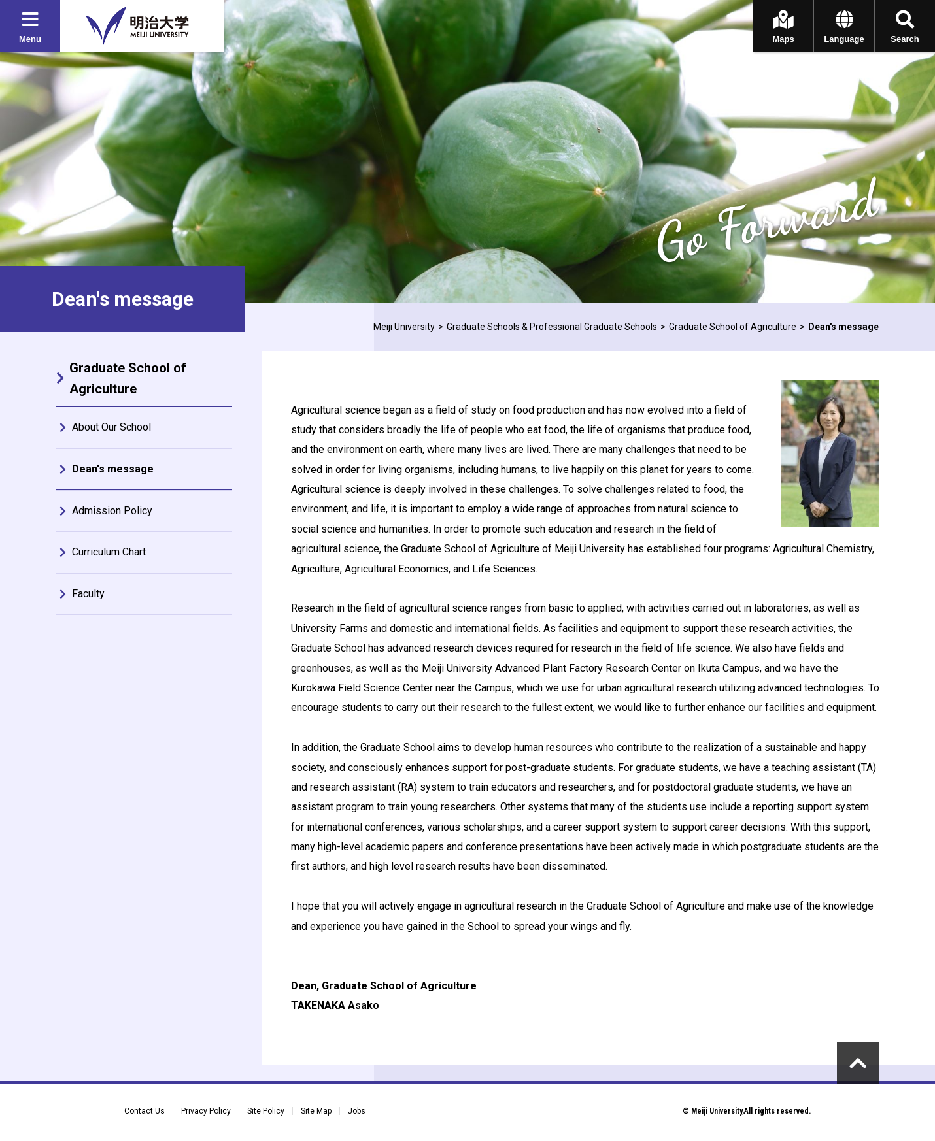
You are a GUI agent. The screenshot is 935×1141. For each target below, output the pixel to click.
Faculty (88, 593)
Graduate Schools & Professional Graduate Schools (552, 327)
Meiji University (404, 327)
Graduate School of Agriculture (732, 327)
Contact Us (144, 1111)
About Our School (111, 427)
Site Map (316, 1111)
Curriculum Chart (109, 552)
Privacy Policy (206, 1111)
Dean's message (113, 469)
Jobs (357, 1111)
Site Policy (265, 1111)
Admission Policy (112, 510)
